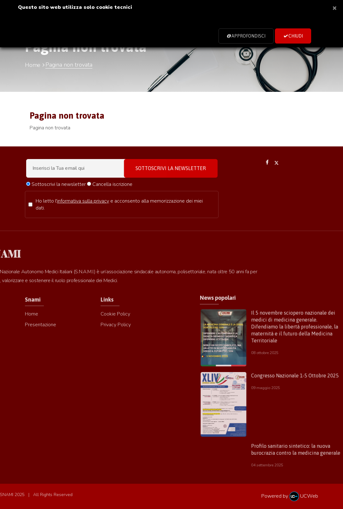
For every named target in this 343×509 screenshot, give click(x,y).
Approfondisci (246, 35)
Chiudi (293, 35)
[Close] (334, 7)
